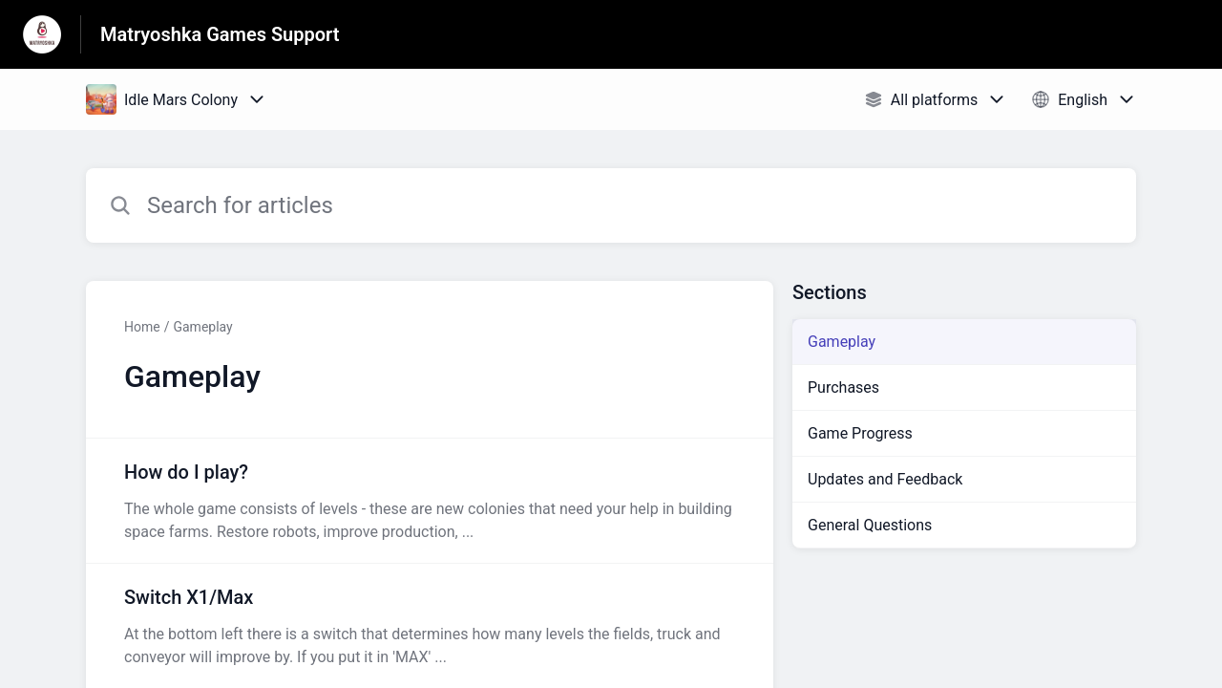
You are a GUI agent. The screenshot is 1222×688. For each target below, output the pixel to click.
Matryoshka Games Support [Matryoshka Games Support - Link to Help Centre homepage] (220, 34)
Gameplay (202, 326)
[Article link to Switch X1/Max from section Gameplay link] (429, 626)
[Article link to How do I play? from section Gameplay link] (429, 501)
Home (142, 326)
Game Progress (860, 433)
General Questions (870, 525)
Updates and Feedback (885, 479)
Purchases (843, 387)
